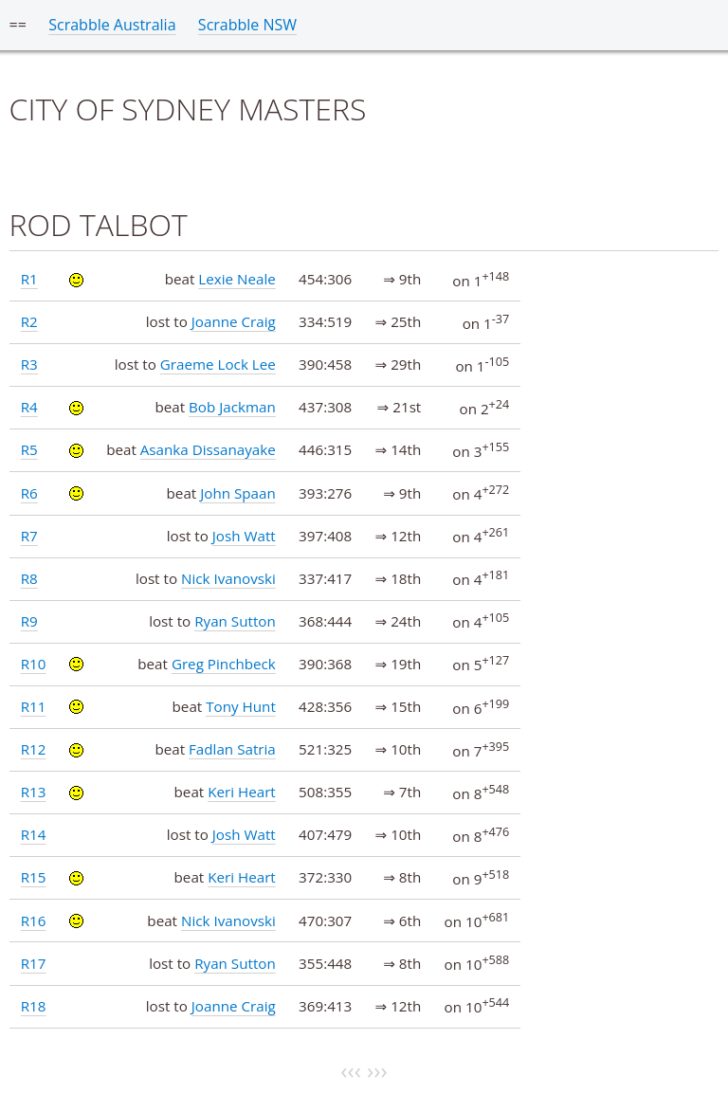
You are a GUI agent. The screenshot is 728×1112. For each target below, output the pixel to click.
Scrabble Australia (111, 24)
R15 (33, 876)
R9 (29, 620)
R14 (33, 834)
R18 (33, 1005)
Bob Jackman (232, 406)
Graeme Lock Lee (218, 364)
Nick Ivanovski (228, 578)
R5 (29, 449)
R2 (29, 321)
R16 (33, 920)
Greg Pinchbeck (224, 663)
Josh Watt (244, 535)
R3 (29, 364)
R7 (29, 535)
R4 (29, 406)
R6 (29, 492)
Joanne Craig (233, 321)
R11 (33, 706)
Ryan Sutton (235, 620)
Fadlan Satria (232, 748)
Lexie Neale (236, 278)
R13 (33, 791)
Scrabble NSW (247, 24)
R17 (33, 963)
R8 (29, 578)
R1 (29, 278)
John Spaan (238, 492)
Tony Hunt (241, 706)
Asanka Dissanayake (208, 449)
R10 (33, 663)
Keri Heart (242, 791)
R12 (33, 748)
